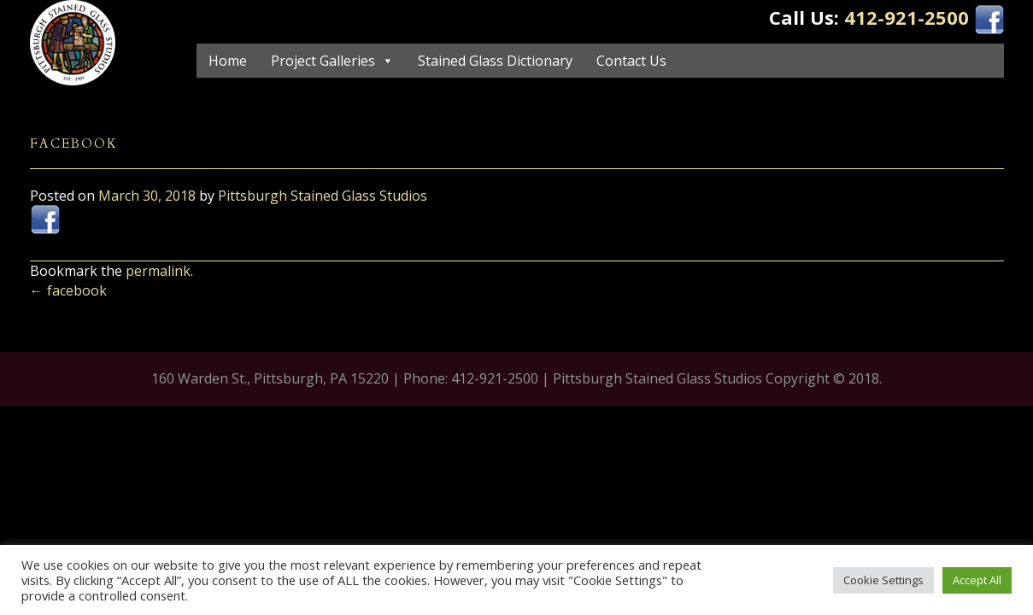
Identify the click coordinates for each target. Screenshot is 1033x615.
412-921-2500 (906, 17)
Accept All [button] (977, 580)
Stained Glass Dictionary (495, 60)
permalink (158, 270)
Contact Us (631, 60)
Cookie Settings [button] (883, 580)
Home (227, 60)
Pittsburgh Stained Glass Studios (322, 195)
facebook (68, 290)
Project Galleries (323, 60)
